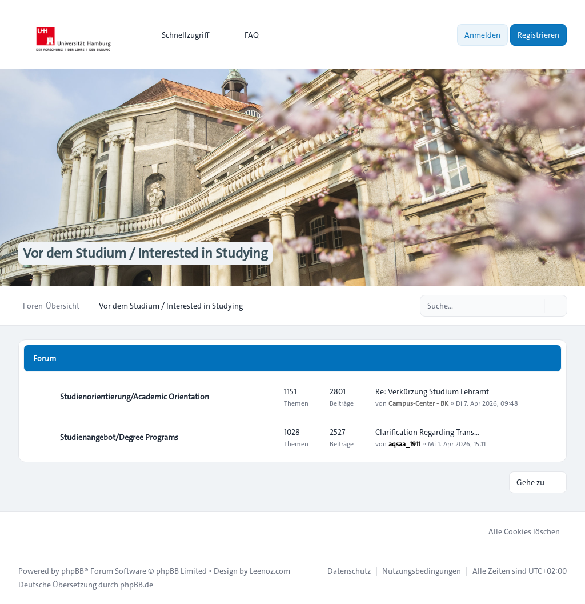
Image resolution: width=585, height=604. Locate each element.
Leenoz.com (270, 571)
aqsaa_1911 (404, 443)
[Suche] (534, 305)
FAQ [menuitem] (244, 35)
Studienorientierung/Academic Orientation (134, 396)
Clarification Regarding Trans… (427, 432)
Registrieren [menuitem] (538, 35)
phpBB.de (136, 584)
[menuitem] (180, 35)
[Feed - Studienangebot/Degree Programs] (265, 437)
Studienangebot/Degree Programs (119, 437)
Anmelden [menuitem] (482, 35)
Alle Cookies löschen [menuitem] (517, 531)
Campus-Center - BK (418, 403)
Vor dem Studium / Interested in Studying (145, 253)
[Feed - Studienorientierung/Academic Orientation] (265, 396)
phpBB (72, 571)
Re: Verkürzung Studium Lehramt (432, 391)
